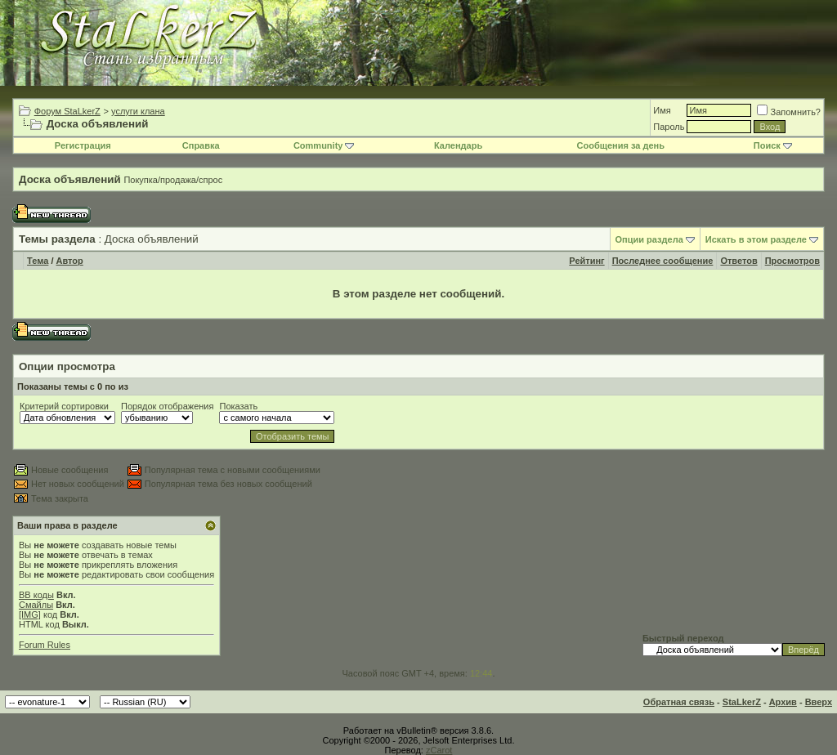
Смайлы (36, 605)
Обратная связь (678, 702)
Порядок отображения (167, 406)
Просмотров (792, 261)
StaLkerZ (742, 702)
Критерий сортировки (64, 406)
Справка (201, 145)
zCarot (439, 750)
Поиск (773, 145)
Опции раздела (649, 239)
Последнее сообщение (663, 261)
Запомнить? (789, 112)
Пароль (668, 127)
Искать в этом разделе (756, 239)
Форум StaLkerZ (67, 111)
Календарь (458, 145)
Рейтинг (586, 261)
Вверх (818, 702)
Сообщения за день (621, 145)
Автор (69, 261)
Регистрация (83, 145)
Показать (238, 406)
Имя (661, 110)
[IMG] (30, 614)
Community (324, 145)
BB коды (36, 595)
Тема (37, 261)
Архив (783, 702)
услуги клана (138, 111)
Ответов (738, 261)
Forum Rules (44, 645)
